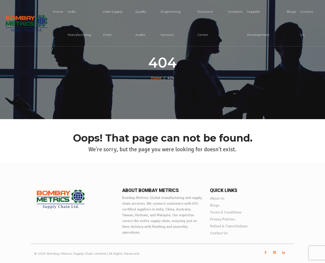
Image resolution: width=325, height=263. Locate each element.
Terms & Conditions (225, 212)
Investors (235, 11)
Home (58, 11)
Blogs (291, 11)
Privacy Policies (222, 219)
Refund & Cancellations (229, 226)
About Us (217, 198)
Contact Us (219, 233)
